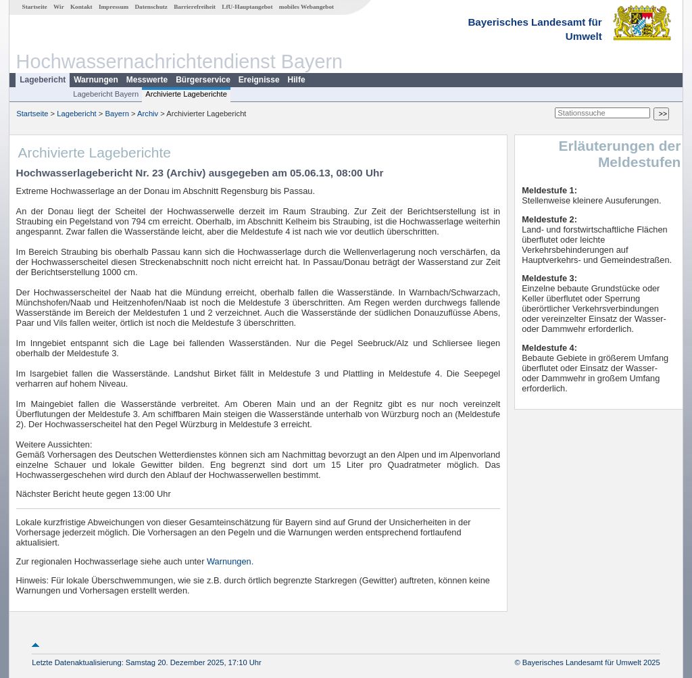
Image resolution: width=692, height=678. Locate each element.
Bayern (116, 114)
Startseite (34, 6)
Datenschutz (151, 6)
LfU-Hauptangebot (247, 6)
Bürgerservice (203, 79)
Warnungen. (230, 561)
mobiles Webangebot (306, 6)
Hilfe (296, 79)
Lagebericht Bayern (106, 94)
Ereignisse (259, 79)
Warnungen (96, 79)
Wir (58, 6)
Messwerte (147, 79)
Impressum (113, 6)
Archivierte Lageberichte (186, 94)
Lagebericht (43, 79)
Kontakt (81, 6)
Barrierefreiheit (195, 6)
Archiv (147, 114)
